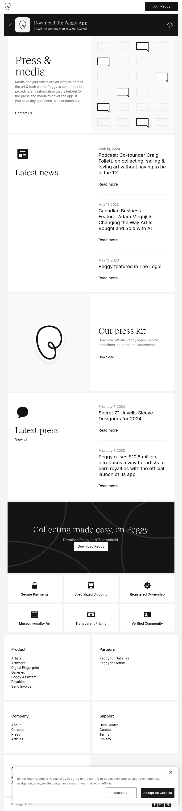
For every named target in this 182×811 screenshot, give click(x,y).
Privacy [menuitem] (105, 739)
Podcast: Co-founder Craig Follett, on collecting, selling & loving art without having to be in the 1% (132, 163)
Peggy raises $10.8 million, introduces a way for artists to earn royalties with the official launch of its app (132, 465)
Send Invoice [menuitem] (21, 686)
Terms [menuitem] (104, 734)
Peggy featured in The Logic (130, 266)
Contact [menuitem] (105, 730)
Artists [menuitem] (16, 658)
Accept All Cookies (157, 793)
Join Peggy (161, 6)
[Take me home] (7, 6)
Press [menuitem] (15, 734)
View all (21, 439)
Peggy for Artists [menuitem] (112, 663)
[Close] (170, 772)
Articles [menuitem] (17, 739)
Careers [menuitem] (17, 730)
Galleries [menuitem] (18, 672)
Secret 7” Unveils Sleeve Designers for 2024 (126, 415)
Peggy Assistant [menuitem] (24, 677)
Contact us (23, 113)
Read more (108, 184)
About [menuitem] (16, 725)
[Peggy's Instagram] (161, 804)
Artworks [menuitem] (18, 663)
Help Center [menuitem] (108, 725)
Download (106, 357)
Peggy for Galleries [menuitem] (114, 658)
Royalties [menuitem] (18, 682)
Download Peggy (91, 546)
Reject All (121, 793)
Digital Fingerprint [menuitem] (25, 668)
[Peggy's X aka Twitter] (168, 804)
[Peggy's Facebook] (154, 804)
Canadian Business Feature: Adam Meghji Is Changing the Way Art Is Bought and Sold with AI (125, 219)
